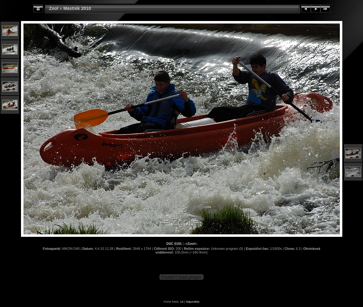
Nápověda (193, 301)
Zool (53, 8)
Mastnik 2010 (77, 8)
